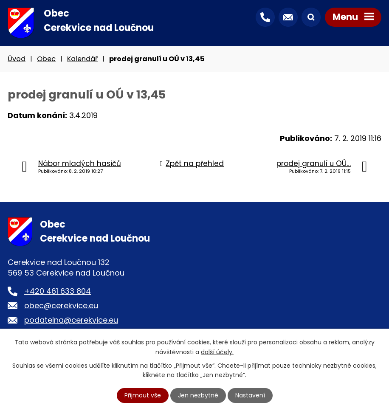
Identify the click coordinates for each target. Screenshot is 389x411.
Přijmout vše (142, 395)
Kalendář (82, 59)
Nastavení (250, 395)
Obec (46, 59)
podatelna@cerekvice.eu (71, 320)
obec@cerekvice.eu (61, 305)
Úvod (16, 59)
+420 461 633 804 (57, 291)
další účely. (217, 351)
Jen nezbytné (198, 395)
